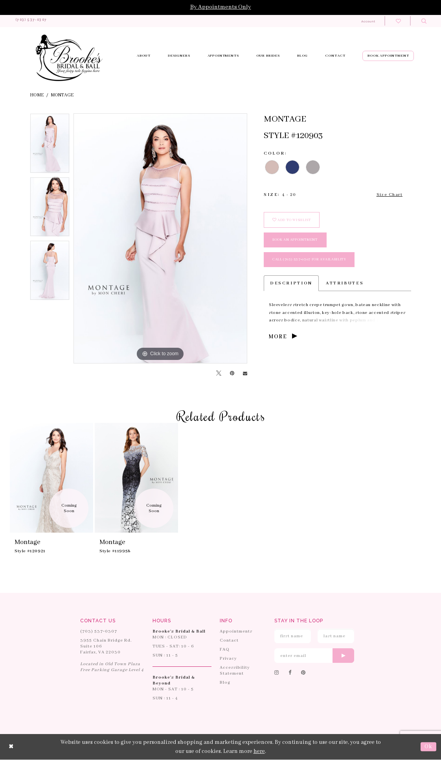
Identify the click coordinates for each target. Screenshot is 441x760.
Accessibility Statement (235, 671)
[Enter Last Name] (336, 636)
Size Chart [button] (389, 195)
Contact (229, 641)
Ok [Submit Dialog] (428, 747)
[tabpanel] (50, 145)
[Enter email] (314, 656)
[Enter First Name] (292, 636)
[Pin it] (232, 373)
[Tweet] (218, 373)
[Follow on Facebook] (290, 673)
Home (37, 95)
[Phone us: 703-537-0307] (38, 21)
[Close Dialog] (11, 747)
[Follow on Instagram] (276, 673)
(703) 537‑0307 (98, 632)
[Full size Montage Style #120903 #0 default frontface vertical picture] (160, 238)
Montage (62, 95)
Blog (225, 683)
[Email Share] (245, 374)
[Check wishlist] (398, 21)
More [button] (278, 337)
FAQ (225, 650)
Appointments (236, 632)
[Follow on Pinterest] (303, 673)
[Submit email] (343, 656)
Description (291, 283)
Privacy (228, 659)
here (259, 751)
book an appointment (295, 240)
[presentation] (51, 478)
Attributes (345, 283)
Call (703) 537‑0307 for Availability (309, 260)
